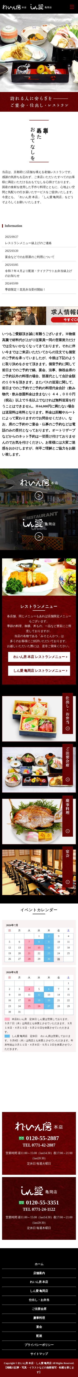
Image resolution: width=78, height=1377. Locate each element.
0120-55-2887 (42, 1138)
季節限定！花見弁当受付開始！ (25, 289)
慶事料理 (39, 1317)
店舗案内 (39, 1273)
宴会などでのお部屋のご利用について (29, 257)
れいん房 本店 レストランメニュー (39, 657)
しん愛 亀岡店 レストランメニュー (39, 670)
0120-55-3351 (42, 1202)
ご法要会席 (39, 1308)
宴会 (39, 1326)
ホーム (39, 1264)
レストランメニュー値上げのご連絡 (28, 243)
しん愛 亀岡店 (39, 1291)
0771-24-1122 (43, 1209)
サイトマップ (39, 1353)
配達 (39, 1335)
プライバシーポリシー (39, 1344)
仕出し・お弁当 (39, 1299)
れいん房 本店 (39, 1282)
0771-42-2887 (43, 1145)
